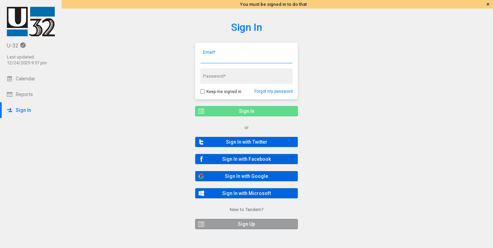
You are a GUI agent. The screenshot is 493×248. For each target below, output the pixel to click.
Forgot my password (273, 91)
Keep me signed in (223, 91)
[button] (246, 142)
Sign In (246, 27)
